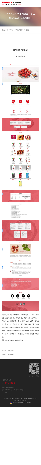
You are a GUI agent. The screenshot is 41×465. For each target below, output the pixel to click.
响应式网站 (20, 30)
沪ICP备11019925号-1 (20, 400)
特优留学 (11, 352)
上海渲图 (11, 356)
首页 (3, 30)
